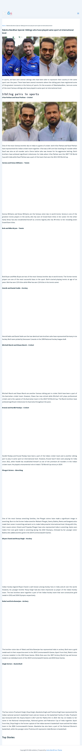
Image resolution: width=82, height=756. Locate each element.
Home (3, 25)
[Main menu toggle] (78, 13)
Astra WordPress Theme (54, 750)
